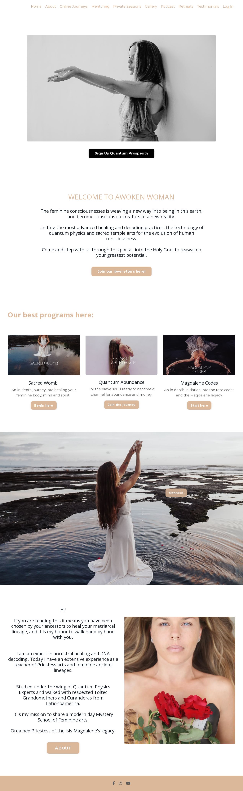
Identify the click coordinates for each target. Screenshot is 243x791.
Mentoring (100, 6)
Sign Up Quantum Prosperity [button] (121, 153)
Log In (228, 6)
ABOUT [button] (63, 747)
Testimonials (208, 6)
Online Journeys (74, 6)
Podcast (168, 6)
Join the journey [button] (121, 405)
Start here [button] (199, 405)
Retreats (186, 6)
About (50, 6)
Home (36, 6)
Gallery (151, 6)
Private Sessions (127, 6)
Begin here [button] (43, 405)
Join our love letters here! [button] (122, 271)
